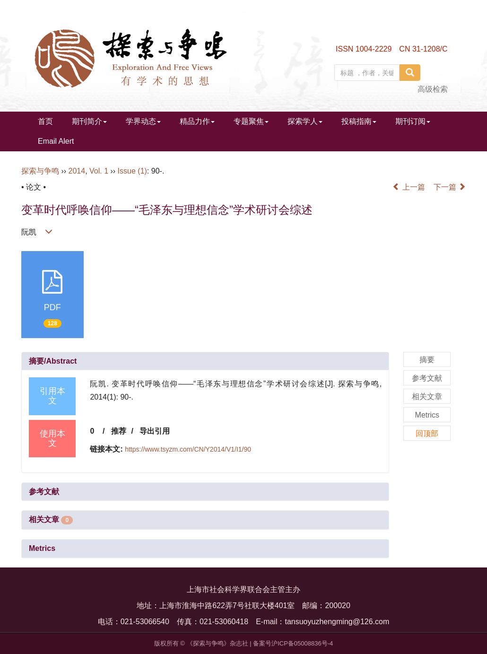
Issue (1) (132, 171)
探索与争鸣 (40, 171)
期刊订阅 (412, 121)
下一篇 (450, 187)
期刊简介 (89, 121)
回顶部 (427, 433)
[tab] (205, 361)
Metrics (42, 548)
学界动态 (143, 121)
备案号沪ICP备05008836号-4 (293, 643)
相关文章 (51, 519)
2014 (77, 171)
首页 (45, 121)
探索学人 (304, 121)
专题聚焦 (251, 121)
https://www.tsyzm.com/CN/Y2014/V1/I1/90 (188, 449)
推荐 (118, 431)
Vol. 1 (98, 171)
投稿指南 (358, 121)
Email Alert (56, 141)
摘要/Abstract (53, 361)
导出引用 (154, 431)
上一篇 (408, 187)
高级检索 (432, 89)
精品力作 (197, 121)
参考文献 (44, 492)
